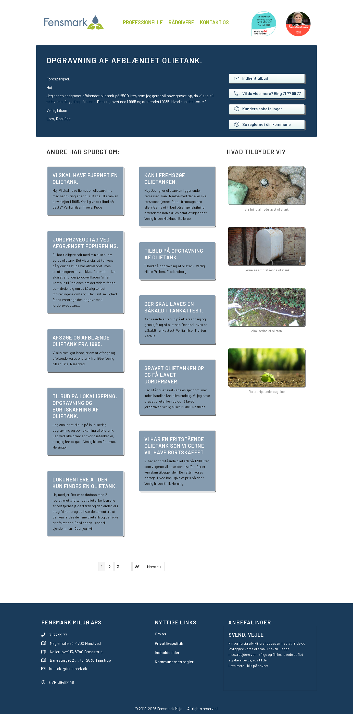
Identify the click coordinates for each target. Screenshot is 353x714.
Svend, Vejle (246, 635)
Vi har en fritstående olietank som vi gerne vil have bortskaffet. (174, 445)
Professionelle (143, 22)
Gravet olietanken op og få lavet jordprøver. (174, 374)
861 (138, 566)
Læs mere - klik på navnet (249, 665)
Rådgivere (181, 22)
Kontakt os (214, 22)
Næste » (154, 566)
